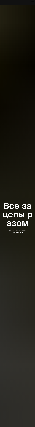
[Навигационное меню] (32, 2)
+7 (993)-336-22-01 (17, 232)
